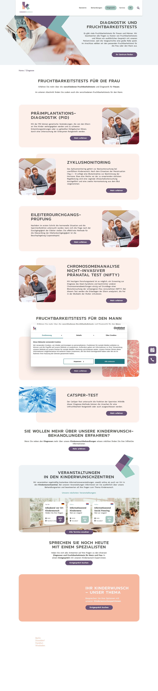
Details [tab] (79, 335)
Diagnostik (95, 635)
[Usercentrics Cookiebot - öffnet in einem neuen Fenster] (115, 328)
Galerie (94, 639)
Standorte (77, 639)
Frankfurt (39, 643)
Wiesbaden (40, 645)
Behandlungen (79, 644)
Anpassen (79, 361)
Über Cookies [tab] (111, 335)
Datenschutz (39, 678)
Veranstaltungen (98, 644)
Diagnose (30, 70)
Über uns (76, 635)
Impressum (47, 678)
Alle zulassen (110, 361)
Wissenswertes (115, 635)
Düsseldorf (40, 640)
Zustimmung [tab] (47, 335)
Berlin (38, 638)
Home (21, 70)
